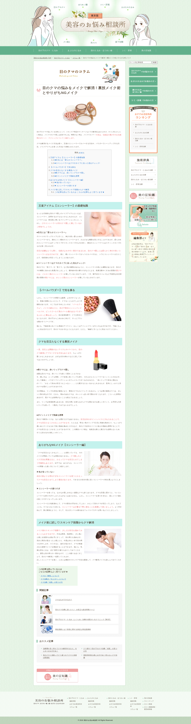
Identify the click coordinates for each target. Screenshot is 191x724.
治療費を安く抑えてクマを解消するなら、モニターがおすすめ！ (60, 650)
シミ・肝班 (127, 50)
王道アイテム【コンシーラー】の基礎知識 (67, 157)
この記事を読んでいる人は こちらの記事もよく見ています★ (77, 192)
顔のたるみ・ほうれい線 (101, 50)
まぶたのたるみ (74, 50)
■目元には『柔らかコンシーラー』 (67, 160)
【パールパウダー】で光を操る (62, 167)
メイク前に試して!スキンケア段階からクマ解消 (69, 190)
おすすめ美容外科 (76, 704)
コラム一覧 (73, 707)
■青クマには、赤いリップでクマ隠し (68, 173)
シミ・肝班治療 (140, 146)
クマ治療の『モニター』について (53, 579)
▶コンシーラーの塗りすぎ (63, 186)
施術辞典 (73, 701)
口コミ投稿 (148, 704)
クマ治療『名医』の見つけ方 (52, 582)
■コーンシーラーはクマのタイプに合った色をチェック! (75, 163)
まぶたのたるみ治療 (142, 133)
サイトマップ (149, 701)
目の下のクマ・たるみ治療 (143, 126)
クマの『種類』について (50, 576)
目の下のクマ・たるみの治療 (142, 170)
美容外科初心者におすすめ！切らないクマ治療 (100, 656)
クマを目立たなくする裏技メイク (63, 170)
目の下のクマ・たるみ (48, 50)
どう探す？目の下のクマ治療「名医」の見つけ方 (100, 650)
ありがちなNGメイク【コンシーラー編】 (66, 180)
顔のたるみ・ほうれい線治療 (143, 140)
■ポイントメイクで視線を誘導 (65, 176)
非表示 (81, 153)
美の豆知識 (146, 50)
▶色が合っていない (61, 182)
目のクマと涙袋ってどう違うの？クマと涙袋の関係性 (60, 656)
